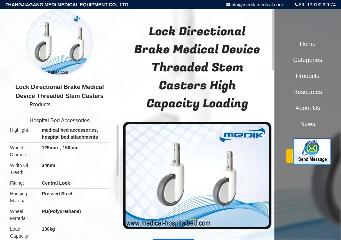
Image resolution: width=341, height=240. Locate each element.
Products (40, 104)
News (307, 124)
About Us (307, 108)
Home (308, 44)
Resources (307, 92)
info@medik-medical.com (256, 4)
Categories (307, 60)
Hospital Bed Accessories (60, 120)
